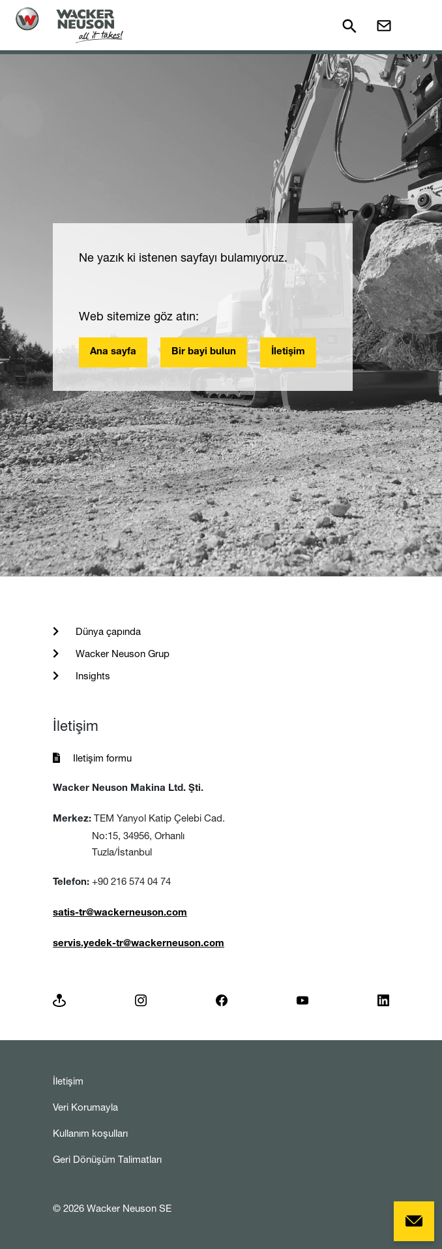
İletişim (288, 352)
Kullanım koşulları (90, 1133)
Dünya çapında (107, 631)
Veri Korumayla (85, 1107)
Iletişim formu (102, 758)
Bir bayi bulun (203, 352)
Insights (91, 676)
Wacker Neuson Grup (121, 653)
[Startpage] (69, 25)
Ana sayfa (113, 352)
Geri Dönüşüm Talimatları (107, 1159)
